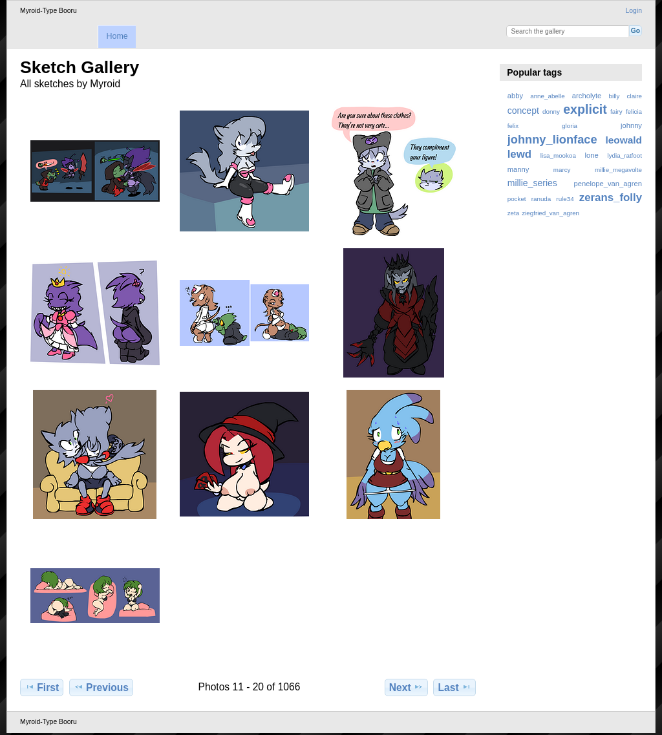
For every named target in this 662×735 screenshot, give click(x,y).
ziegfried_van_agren (550, 213)
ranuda (541, 198)
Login (634, 10)
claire (634, 96)
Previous (101, 687)
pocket (516, 198)
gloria (569, 125)
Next (406, 687)
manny (518, 169)
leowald (623, 139)
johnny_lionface (552, 139)
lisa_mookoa (558, 155)
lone (592, 155)
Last (454, 687)
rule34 (564, 198)
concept (523, 110)
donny (551, 111)
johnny (631, 125)
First (42, 687)
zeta (513, 213)
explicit (585, 109)
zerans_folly (610, 197)
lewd (519, 154)
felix (512, 125)
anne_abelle (547, 96)
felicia (634, 111)
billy (614, 96)
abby (515, 96)
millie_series (532, 183)
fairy (616, 111)
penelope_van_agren (608, 183)
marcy (562, 169)
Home (116, 36)
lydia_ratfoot (625, 155)
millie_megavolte (618, 169)
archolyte (587, 96)
